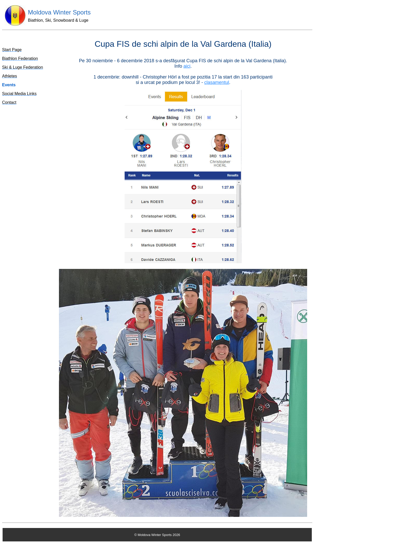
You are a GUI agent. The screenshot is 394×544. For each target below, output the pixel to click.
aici (187, 66)
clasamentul (216, 82)
